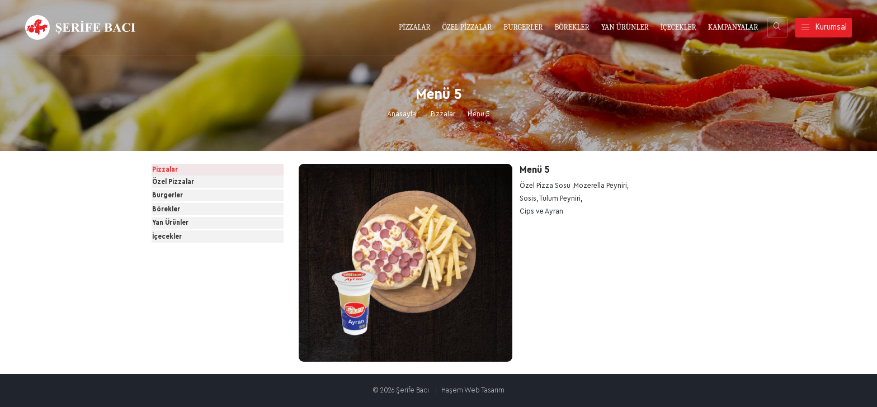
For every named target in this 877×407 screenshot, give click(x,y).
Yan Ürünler (182, 287)
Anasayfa (401, 114)
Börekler (178, 259)
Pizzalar (443, 114)
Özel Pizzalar (185, 203)
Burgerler (179, 231)
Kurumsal (823, 27)
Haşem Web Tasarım (472, 390)
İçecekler (179, 316)
